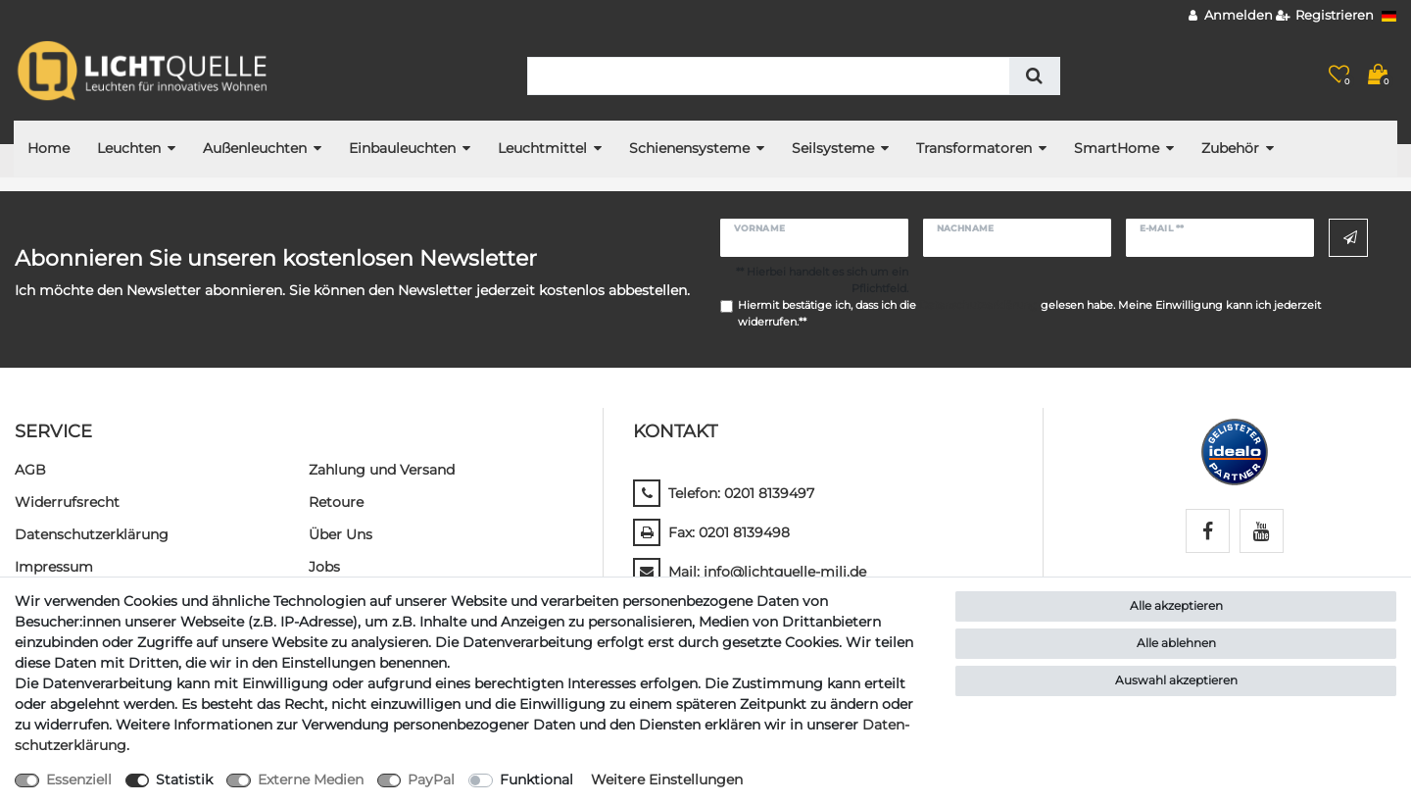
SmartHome (1116, 148)
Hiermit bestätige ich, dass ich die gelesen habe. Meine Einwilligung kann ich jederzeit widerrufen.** (1029, 313)
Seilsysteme (833, 148)
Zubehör (1230, 148)
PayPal (431, 779)
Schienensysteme (689, 148)
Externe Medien (311, 779)
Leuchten (129, 148)
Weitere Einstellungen (667, 779)
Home (48, 148)
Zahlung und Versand (382, 469)
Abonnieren (1350, 238)
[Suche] (1034, 76)
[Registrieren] (1325, 16)
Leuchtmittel (542, 148)
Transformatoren (974, 148)
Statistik (184, 779)
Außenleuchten (255, 148)
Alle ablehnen (1176, 642)
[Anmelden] (1231, 16)
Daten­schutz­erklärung (92, 534)
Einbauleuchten (402, 148)
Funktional (536, 779)
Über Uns (340, 534)
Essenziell (79, 779)
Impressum (54, 567)
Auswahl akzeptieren (1176, 680)
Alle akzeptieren (1176, 605)
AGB (30, 469)
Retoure (336, 502)
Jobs (324, 567)
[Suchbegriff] (768, 76)
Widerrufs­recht (67, 502)
